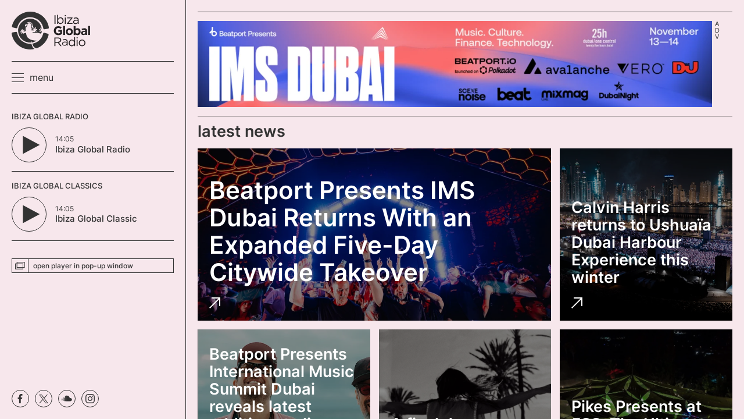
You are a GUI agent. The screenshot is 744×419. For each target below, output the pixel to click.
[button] (32, 77)
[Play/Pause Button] (29, 144)
